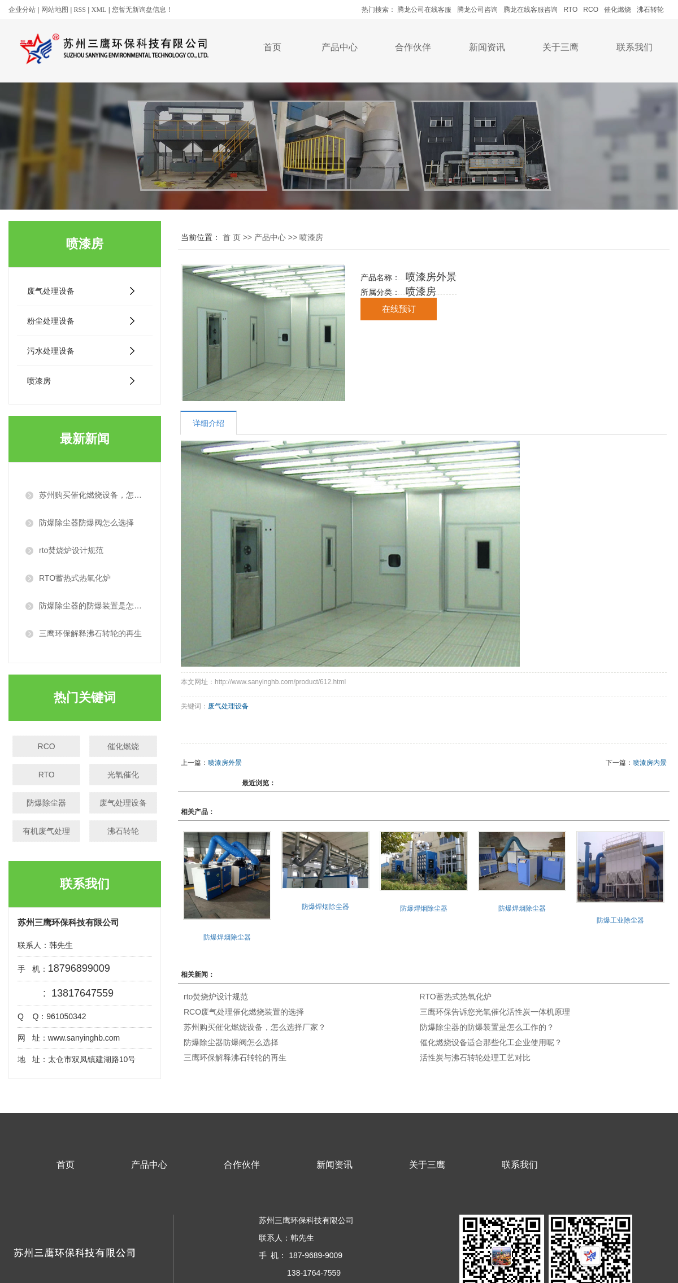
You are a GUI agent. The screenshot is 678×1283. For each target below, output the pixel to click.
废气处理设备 (51, 290)
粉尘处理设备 (51, 320)
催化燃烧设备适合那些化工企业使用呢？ (491, 1042)
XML (99, 10)
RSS (80, 10)
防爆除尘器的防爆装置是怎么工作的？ (487, 1027)
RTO (570, 10)
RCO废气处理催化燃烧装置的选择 (244, 1011)
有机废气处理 (46, 831)
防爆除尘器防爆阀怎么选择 (86, 522)
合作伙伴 (413, 47)
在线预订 (399, 309)
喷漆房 (39, 380)
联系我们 (634, 47)
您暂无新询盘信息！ (142, 10)
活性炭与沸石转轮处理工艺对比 (475, 1057)
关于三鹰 (560, 47)
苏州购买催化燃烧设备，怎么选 (91, 494)
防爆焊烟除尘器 (227, 937)
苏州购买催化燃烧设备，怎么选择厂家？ (255, 1027)
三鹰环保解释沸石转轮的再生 (90, 633)
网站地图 (54, 10)
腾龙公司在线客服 (424, 10)
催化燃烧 (617, 10)
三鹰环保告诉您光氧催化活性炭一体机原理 (495, 1011)
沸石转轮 (650, 10)
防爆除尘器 (46, 802)
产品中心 (339, 47)
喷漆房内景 (650, 763)
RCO (590, 10)
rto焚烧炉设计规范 (71, 550)
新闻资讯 (487, 47)
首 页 (232, 237)
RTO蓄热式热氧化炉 (75, 577)
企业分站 (22, 10)
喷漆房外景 (225, 763)
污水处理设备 (51, 350)
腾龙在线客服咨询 (530, 10)
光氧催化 (123, 774)
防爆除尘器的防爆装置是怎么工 (91, 605)
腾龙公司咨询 (477, 10)
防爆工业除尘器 (620, 920)
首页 (272, 47)
